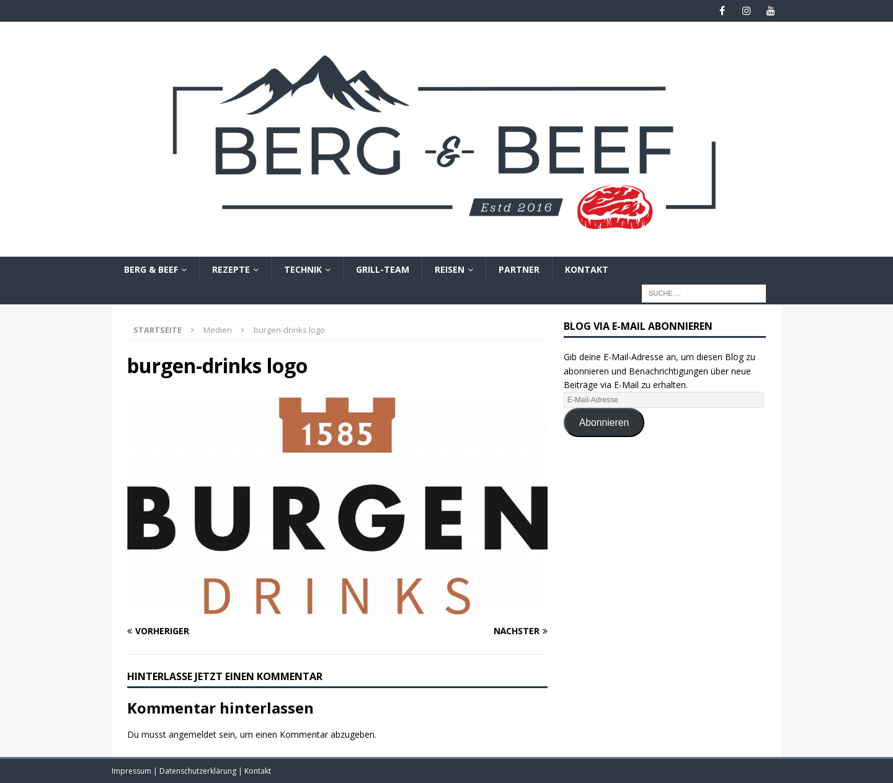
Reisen (449, 269)
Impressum (132, 771)
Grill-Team (382, 269)
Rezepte (231, 269)
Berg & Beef (151, 269)
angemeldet (192, 734)
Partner (519, 269)
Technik (303, 269)
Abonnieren (604, 422)
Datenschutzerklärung (198, 771)
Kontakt (586, 269)
